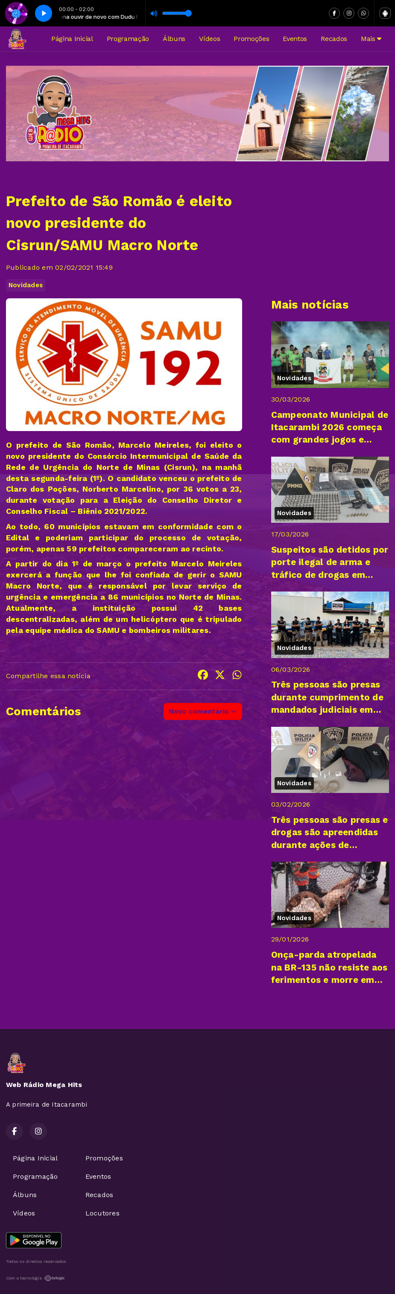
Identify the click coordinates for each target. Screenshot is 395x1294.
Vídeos (209, 39)
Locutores (102, 1213)
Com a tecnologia (35, 1278)
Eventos (295, 39)
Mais (371, 39)
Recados (334, 39)
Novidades (26, 285)
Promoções (251, 39)
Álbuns (174, 39)
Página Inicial (72, 39)
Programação (128, 39)
